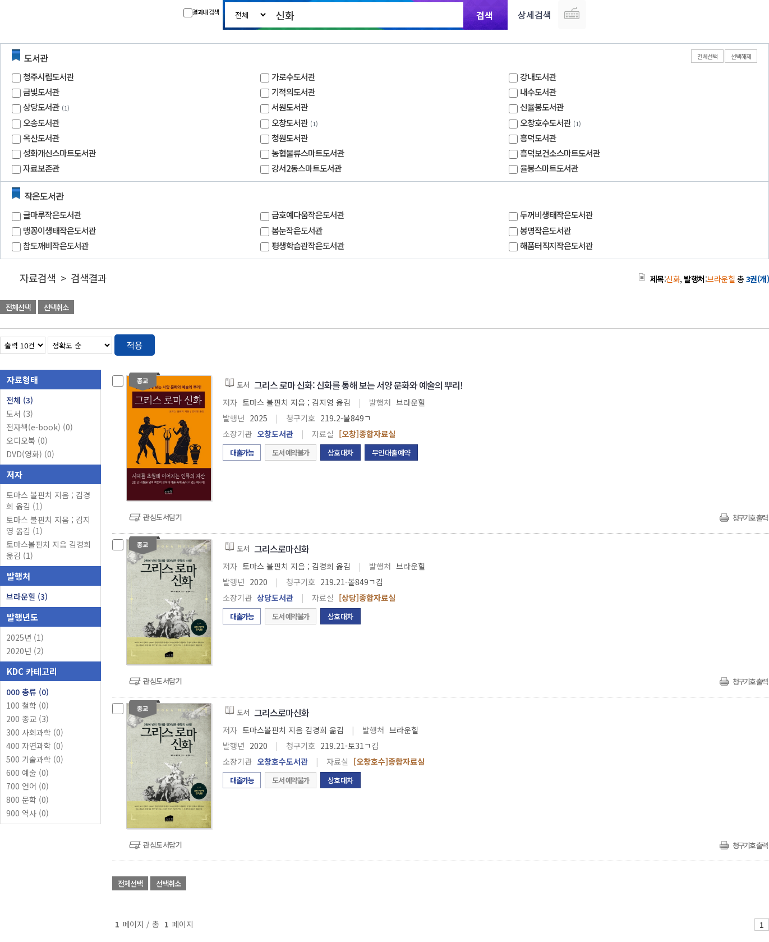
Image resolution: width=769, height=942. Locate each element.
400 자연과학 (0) (34, 745)
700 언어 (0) (27, 786)
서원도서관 (289, 107)
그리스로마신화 (281, 548)
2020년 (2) (25, 650)
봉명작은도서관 (545, 230)
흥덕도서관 (538, 138)
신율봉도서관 (542, 107)
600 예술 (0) (27, 772)
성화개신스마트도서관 (59, 153)
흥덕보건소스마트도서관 (560, 153)
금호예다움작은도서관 (307, 214)
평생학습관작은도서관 (307, 245)
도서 (19, 413)
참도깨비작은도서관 (56, 245)
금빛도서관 (41, 92)
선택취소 (56, 307)
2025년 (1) (25, 637)
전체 (19, 400)
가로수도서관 (293, 76)
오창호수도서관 (545, 122)
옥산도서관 (41, 138)
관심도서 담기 (568, 308)
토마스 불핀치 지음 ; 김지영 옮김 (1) (48, 525)
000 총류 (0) (27, 691)
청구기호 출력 (750, 517)
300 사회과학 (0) (34, 732)
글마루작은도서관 (52, 214)
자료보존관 (41, 168)
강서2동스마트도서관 (306, 168)
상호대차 (340, 452)
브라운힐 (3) (27, 596)
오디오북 (27, 440)
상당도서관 (41, 107)
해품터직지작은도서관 (556, 245)
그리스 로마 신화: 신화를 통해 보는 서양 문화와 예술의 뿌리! (358, 385)
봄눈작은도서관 (297, 230)
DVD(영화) (30, 453)
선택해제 (741, 56)
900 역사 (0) (27, 813)
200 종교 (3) (27, 718)
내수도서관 (538, 92)
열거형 (737, 343)
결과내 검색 (201, 12)
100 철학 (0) (27, 705)
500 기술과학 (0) (34, 759)
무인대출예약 (391, 452)
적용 (134, 345)
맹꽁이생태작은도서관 (59, 230)
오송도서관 (41, 122)
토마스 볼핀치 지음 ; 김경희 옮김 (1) (48, 500)
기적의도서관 (293, 92)
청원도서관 (289, 138)
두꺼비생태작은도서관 (556, 214)
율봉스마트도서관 (549, 168)
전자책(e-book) (39, 427)
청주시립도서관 (48, 76)
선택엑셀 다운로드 (729, 308)
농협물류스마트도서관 (307, 153)
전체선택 (707, 56)
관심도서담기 (162, 517)
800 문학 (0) (27, 799)
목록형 (754, 343)
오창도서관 (289, 122)
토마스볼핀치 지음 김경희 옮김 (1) (48, 550)
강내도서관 (538, 76)
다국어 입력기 (572, 14)
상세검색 (534, 14)
